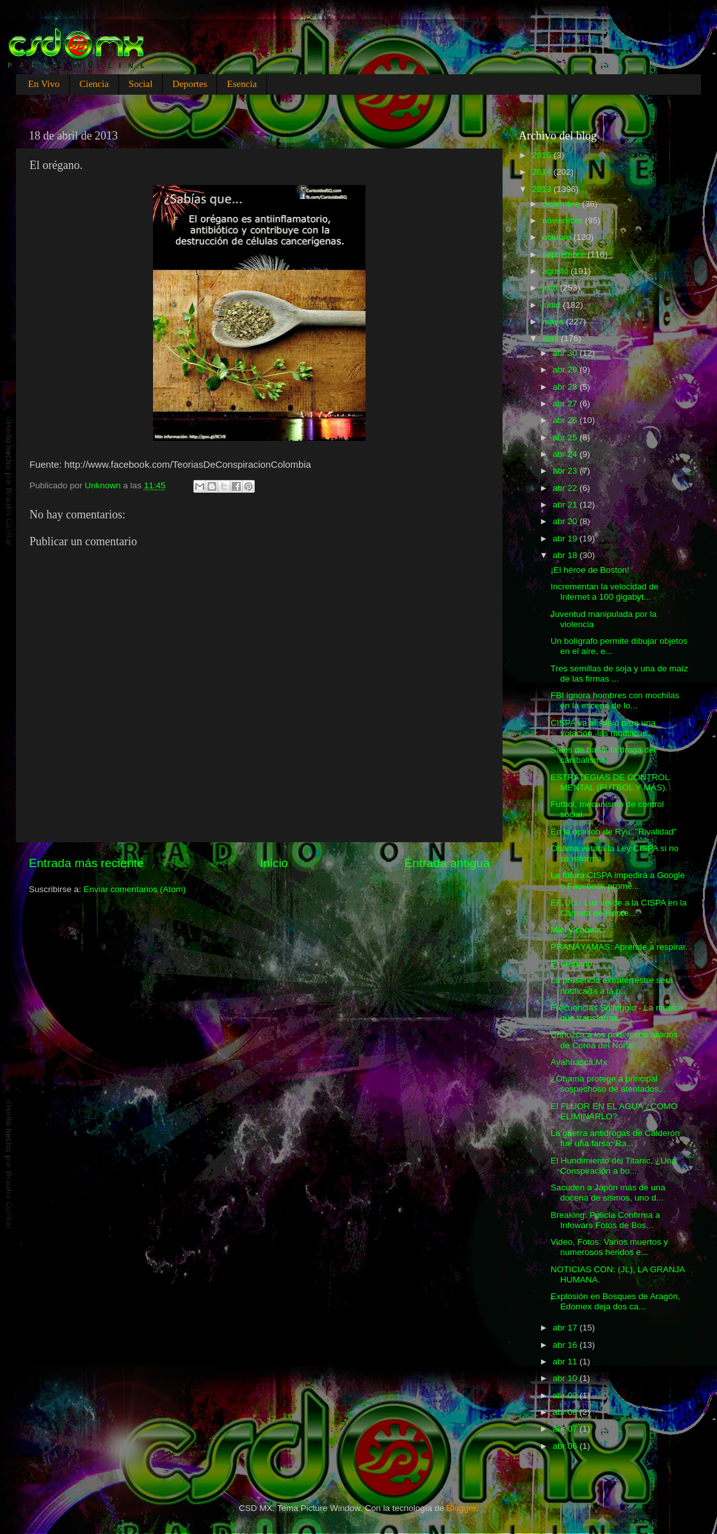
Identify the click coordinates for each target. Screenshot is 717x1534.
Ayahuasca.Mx (579, 1062)
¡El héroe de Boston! (590, 570)
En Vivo (44, 84)
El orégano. (573, 963)
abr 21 (565, 504)
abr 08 (565, 1412)
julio (551, 287)
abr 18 (565, 555)
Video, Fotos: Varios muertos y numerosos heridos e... (609, 1247)
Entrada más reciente (86, 863)
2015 (543, 155)
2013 (543, 189)
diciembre (562, 204)
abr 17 (565, 1327)
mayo (554, 321)
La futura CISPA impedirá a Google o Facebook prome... (618, 880)
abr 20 (565, 521)
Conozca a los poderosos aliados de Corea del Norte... (614, 1040)
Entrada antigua (447, 863)
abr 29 (565, 369)
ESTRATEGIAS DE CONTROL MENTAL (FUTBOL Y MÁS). (610, 782)
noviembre (563, 220)
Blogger (461, 1508)
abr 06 (565, 1446)
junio (552, 305)
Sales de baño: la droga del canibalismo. (603, 755)
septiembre (565, 254)
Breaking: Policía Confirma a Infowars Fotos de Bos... (605, 1220)
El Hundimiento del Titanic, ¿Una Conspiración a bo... (614, 1166)
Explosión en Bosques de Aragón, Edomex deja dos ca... (616, 1301)
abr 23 (565, 470)
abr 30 (565, 353)
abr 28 (565, 387)
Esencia (242, 84)
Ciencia (94, 84)
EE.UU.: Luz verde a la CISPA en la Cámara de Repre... (619, 908)
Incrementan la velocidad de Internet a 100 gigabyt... (605, 592)
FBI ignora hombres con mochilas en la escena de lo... (615, 700)
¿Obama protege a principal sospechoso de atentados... (608, 1084)
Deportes (189, 84)
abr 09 (565, 1395)
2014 (543, 172)
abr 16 (565, 1345)
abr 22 (565, 488)
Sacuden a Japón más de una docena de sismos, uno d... (608, 1192)
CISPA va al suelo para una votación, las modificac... (603, 728)
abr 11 (565, 1361)
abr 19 (565, 538)
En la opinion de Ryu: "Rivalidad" (614, 831)
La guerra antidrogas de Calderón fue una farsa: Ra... (615, 1138)
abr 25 (565, 437)
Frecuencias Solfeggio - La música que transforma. (617, 1013)
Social (141, 84)
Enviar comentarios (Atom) (135, 889)
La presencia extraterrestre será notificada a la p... (612, 985)
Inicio (274, 863)
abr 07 (565, 1429)
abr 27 (565, 403)
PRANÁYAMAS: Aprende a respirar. (619, 947)
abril (551, 338)
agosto (556, 271)
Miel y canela (576, 929)
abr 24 (565, 454)
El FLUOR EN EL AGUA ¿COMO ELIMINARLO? (614, 1111)
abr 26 (565, 420)
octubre (558, 237)
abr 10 (565, 1378)
